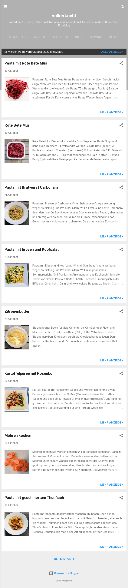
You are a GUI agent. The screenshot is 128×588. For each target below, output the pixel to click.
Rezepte (37, 37)
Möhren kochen (18, 436)
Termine (93, 37)
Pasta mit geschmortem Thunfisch (34, 498)
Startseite (15, 37)
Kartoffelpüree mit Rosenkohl (30, 374)
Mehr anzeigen (111, 113)
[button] (121, 65)
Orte (76, 37)
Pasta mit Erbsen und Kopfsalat (32, 250)
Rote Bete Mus (17, 126)
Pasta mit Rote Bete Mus (26, 64)
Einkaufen (114, 37)
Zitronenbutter (17, 312)
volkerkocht (64, 15)
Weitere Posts (64, 559)
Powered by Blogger (64, 573)
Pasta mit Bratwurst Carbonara (31, 188)
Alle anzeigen (112, 52)
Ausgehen (58, 37)
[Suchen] (122, 7)
